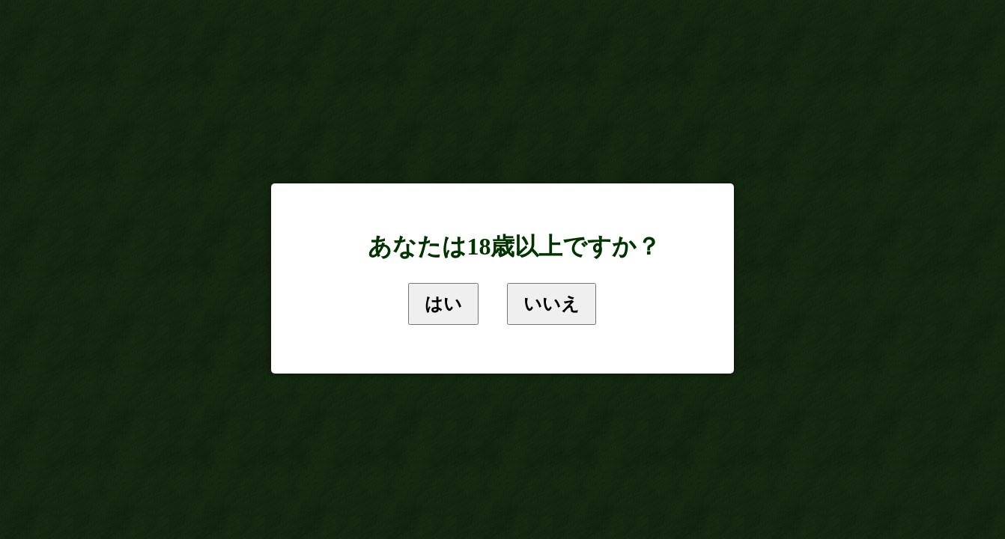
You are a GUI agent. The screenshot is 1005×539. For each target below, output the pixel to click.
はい (443, 303)
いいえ (551, 303)
